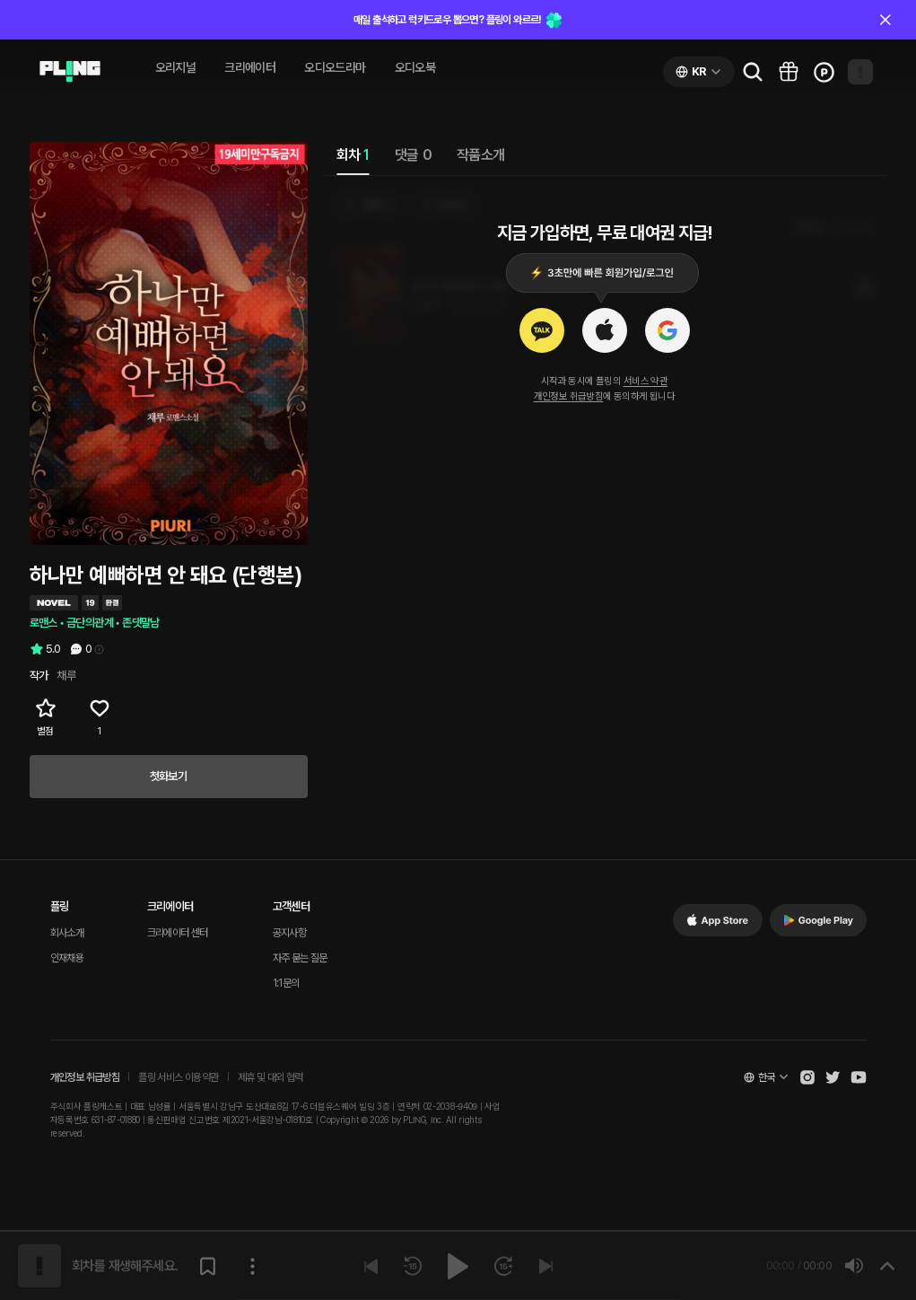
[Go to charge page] (824, 72)
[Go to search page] (753, 72)
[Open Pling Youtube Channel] (859, 1077)
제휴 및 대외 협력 (270, 1077)
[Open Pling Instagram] (807, 1077)
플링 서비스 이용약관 (178, 1077)
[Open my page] (860, 72)
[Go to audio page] (70, 72)
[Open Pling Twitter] (832, 1077)
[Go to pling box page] (789, 72)
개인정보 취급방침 (569, 396)
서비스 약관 (645, 381)
